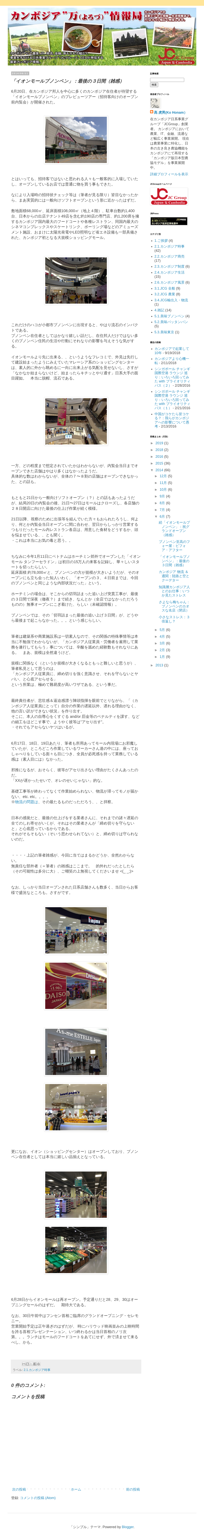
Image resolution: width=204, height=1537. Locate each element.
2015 (160, 463)
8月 (163, 503)
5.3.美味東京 (164, 332)
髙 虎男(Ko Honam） (170, 112)
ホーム (76, 1489)
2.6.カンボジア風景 (170, 282)
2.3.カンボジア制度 (170, 266)
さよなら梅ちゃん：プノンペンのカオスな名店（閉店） (174, 606)
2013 (160, 665)
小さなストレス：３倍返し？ (174, 619)
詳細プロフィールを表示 (169, 174)
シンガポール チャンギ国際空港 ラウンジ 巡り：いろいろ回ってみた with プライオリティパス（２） (172, 377)
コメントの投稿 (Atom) (38, 1498)
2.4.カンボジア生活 (170, 272)
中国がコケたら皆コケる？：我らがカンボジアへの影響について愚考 (172, 420)
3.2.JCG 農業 (165, 294)
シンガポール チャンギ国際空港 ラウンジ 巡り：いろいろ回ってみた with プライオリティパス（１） (172, 400)
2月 (163, 650)
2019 (160, 443)
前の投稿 (133, 1489)
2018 (160, 450)
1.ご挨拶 (161, 241)
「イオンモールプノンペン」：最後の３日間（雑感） (174, 561)
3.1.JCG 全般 (165, 288)
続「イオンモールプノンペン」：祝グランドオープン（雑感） (174, 529)
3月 (163, 643)
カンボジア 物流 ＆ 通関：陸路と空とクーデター (174, 576)
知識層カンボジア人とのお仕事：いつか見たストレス (174, 591)
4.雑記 (159, 310)
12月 (164, 476)
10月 (164, 489)
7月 (163, 510)
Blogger (128, 1527)
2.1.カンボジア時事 (37, 1370)
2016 (160, 457)
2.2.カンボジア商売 (170, 256)
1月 (163, 657)
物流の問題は (26, 802)
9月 (163, 496)
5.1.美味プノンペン (170, 316)
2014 (160, 470)
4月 (163, 636)
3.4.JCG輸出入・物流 (171, 300)
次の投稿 (19, 1489)
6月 (163, 516)
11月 (164, 483)
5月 (163, 630)
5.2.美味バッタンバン (171, 322)
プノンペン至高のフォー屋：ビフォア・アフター (174, 546)
